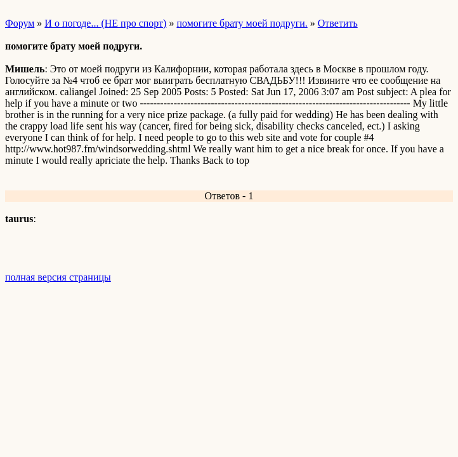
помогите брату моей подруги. (241, 23)
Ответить (338, 23)
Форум (19, 23)
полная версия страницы (58, 277)
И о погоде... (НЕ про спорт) (105, 23)
